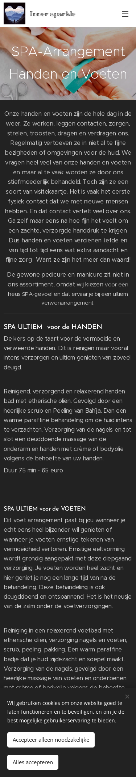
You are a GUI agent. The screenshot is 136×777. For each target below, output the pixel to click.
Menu (125, 13)
